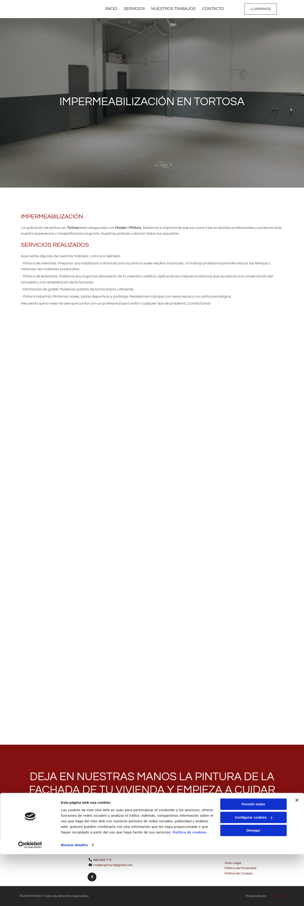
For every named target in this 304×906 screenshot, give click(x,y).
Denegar (253, 882)
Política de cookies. (190, 884)
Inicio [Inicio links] (110, 8)
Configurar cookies (253, 869)
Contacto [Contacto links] (214, 8)
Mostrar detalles (74, 897)
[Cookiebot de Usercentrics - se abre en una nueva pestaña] (30, 896)
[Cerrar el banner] (296, 852)
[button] (261, 9)
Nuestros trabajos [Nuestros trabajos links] (173, 8)
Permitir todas (253, 856)
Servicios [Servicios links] (133, 8)
